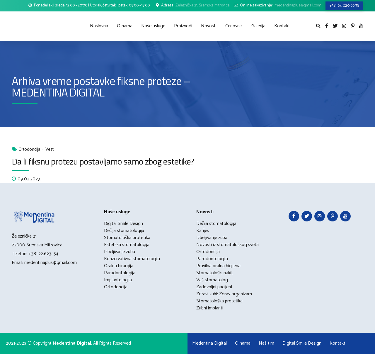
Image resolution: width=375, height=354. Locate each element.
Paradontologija (119, 273)
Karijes (202, 231)
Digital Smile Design (123, 224)
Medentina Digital (209, 343)
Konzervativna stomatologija (132, 259)
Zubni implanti (209, 308)
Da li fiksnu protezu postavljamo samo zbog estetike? (103, 161)
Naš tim (266, 343)
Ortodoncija (29, 150)
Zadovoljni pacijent (214, 287)
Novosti (209, 26)
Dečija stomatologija (124, 231)
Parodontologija (212, 259)
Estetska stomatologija (126, 245)
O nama (124, 26)
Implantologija (118, 280)
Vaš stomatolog (212, 280)
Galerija (258, 26)
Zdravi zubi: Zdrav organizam (224, 294)
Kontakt (282, 26)
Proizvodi (183, 26)
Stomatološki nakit (214, 273)
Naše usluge (153, 26)
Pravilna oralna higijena (218, 266)
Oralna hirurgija (118, 266)
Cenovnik (234, 26)
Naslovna (99, 26)
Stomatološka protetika (127, 238)
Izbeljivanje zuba (119, 252)
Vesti (49, 150)
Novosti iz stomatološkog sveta (227, 245)
